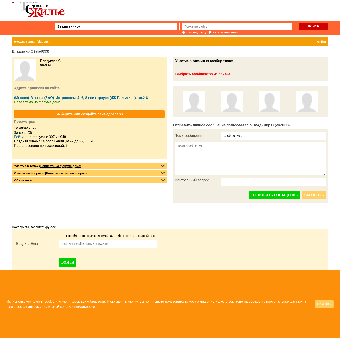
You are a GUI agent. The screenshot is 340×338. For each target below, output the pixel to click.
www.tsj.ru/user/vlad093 (31, 41)
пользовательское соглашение (189, 301)
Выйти (321, 41)
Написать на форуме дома (60, 166)
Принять (324, 304)
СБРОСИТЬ (314, 195)
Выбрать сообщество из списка (202, 74)
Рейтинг (20, 137)
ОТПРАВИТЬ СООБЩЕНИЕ (274, 195)
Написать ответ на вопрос (65, 173)
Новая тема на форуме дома (37, 102)
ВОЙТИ (67, 262)
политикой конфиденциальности (68, 306)
